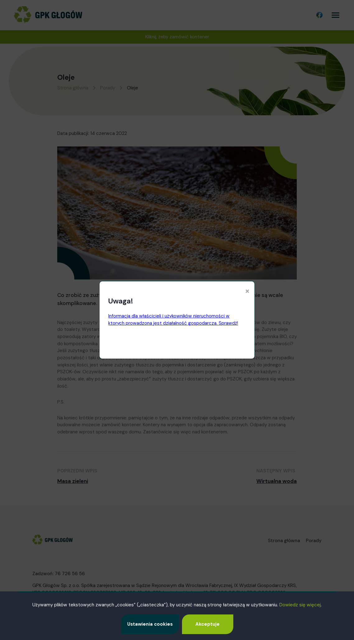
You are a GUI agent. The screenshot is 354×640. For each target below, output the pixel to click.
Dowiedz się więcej (300, 605)
